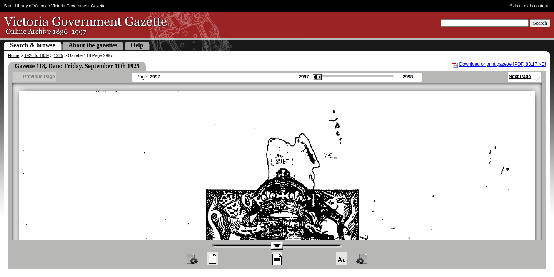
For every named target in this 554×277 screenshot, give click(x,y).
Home (13, 55)
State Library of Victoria (26, 5)
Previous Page (34, 76)
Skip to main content (529, 5)
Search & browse (32, 45)
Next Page (525, 76)
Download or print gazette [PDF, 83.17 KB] (502, 64)
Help (137, 45)
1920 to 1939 (36, 55)
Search (540, 23)
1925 (58, 55)
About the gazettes (92, 45)
